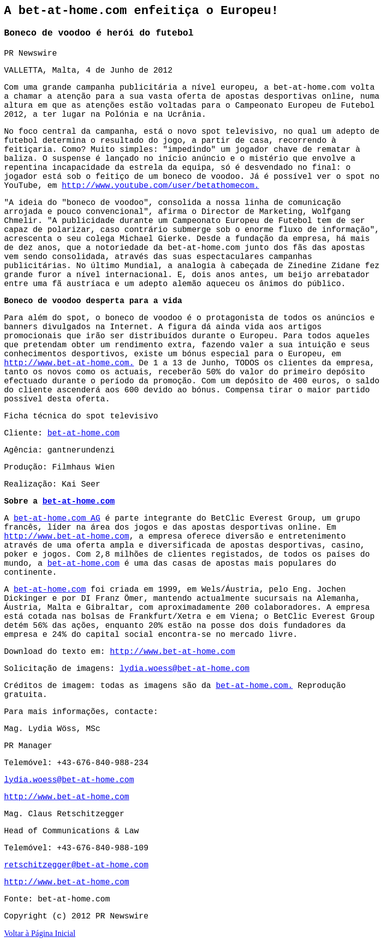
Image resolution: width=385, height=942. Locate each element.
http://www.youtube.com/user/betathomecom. (160, 185)
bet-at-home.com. (254, 685)
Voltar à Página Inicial (39, 933)
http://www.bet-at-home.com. (69, 363)
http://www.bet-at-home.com (66, 536)
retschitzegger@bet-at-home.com (76, 865)
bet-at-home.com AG (57, 518)
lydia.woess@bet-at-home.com (184, 668)
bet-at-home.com (83, 433)
